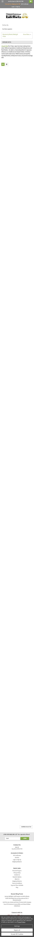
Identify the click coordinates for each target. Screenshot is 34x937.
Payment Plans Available (17, 885)
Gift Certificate (24, 4)
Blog (17, 887)
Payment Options (17, 877)
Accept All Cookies (17, 934)
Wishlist (17, 857)
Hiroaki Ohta (4, 46)
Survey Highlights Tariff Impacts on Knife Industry (17, 896)
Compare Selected (26, 826)
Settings (17, 926)
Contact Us (17, 875)
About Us (17, 879)
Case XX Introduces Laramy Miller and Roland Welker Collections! (17, 905)
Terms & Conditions (17, 883)
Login (13, 6)
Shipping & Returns (17, 861)
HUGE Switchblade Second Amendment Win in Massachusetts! (17, 899)
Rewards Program (17, 870)
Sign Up (18, 6)
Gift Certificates (17, 855)
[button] (17, 35)
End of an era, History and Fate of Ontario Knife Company (17, 902)
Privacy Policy (17, 872)
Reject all (17, 930)
